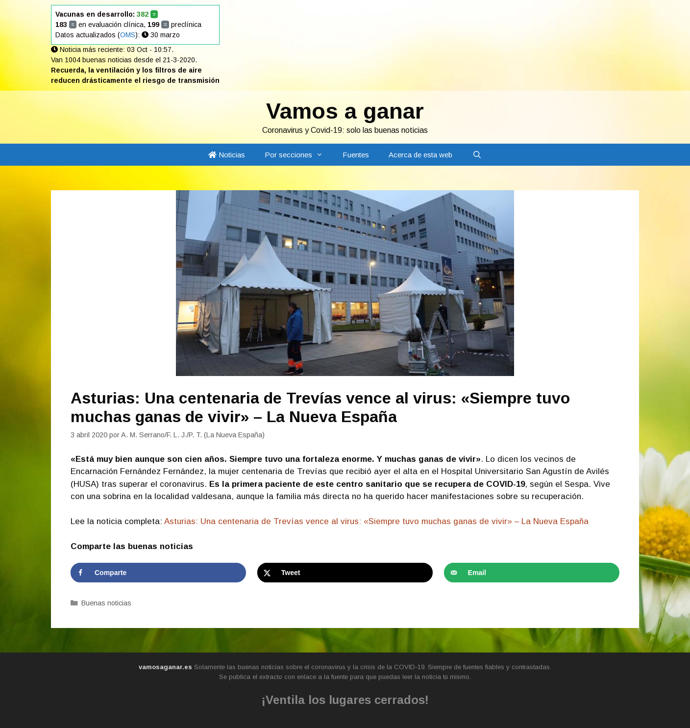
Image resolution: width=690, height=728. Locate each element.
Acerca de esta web (420, 155)
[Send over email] (531, 572)
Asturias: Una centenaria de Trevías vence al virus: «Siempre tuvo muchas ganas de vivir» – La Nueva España (376, 521)
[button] (322, 155)
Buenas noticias (106, 603)
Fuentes (356, 155)
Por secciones (299, 155)
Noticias (226, 155)
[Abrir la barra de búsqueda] (476, 155)
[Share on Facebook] (158, 572)
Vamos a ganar (345, 111)
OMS (127, 35)
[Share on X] (345, 572)
